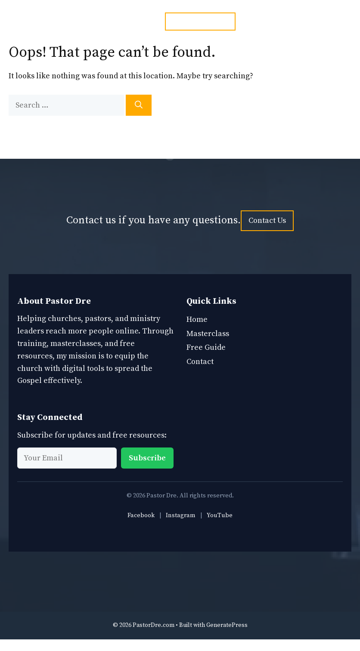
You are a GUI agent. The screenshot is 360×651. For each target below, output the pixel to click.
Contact (200, 362)
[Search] (139, 105)
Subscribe (147, 458)
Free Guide (206, 347)
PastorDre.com (153, 625)
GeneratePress (227, 625)
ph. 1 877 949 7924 (200, 21)
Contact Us (267, 220)
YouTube (220, 515)
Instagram (181, 515)
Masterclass (207, 334)
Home (197, 319)
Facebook (141, 515)
